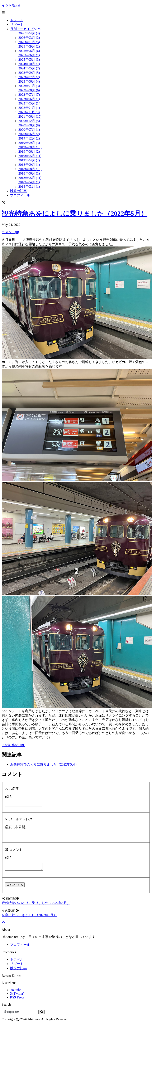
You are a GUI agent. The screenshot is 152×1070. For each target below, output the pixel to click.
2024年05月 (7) (29, 68)
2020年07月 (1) (29, 129)
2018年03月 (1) (29, 186)
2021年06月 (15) (30, 116)
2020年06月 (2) (29, 134)
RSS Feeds (17, 998)
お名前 (12, 788)
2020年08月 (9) (29, 125)
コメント (14, 849)
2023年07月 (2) (29, 77)
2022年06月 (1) (29, 99)
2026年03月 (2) (29, 37)
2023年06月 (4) (29, 81)
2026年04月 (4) (29, 33)
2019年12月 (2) (29, 138)
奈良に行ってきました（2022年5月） (29, 916)
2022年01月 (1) (29, 107)
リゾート (16, 24)
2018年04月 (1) (29, 182)
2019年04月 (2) (29, 160)
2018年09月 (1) (29, 164)
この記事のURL (13, 745)
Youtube (15, 991)
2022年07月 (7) (29, 94)
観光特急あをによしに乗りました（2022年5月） (74, 213)
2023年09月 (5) (29, 72)
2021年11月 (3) (29, 112)
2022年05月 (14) (30, 103)
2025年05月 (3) (29, 59)
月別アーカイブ (25, 29)
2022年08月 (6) (29, 90)
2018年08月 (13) (30, 169)
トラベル (16, 20)
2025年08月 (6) (29, 51)
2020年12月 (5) (29, 121)
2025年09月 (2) (29, 46)
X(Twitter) (17, 995)
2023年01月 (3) (29, 86)
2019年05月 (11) (29, 156)
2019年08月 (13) (30, 147)
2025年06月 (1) (29, 55)
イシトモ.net (11, 5)
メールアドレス (19, 819)
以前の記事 (18, 191)
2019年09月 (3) (29, 143)
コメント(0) (10, 232)
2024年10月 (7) (29, 64)
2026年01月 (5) (29, 42)
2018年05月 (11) (29, 178)
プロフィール (20, 195)
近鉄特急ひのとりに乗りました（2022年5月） (44, 764)
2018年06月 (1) (29, 173)
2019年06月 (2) (29, 151)
